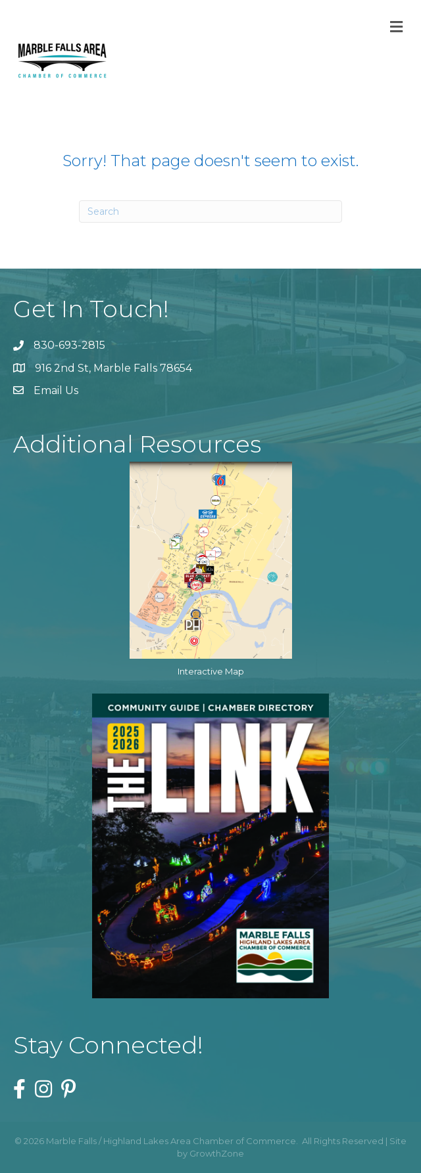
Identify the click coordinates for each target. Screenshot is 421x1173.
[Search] (210, 211)
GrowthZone (216, 1153)
